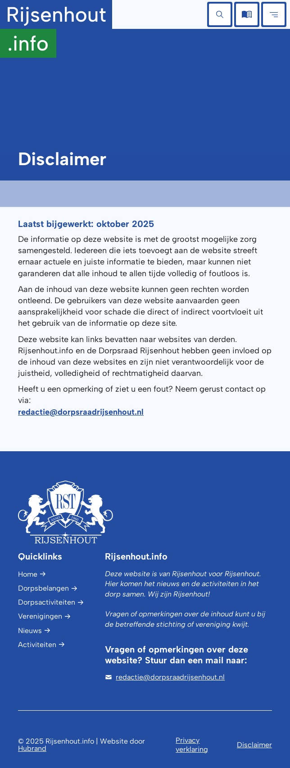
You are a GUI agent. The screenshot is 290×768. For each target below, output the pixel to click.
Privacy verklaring (192, 744)
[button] (219, 14)
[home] (56, 29)
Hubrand (32, 748)
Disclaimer (254, 744)
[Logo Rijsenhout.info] (79, 512)
